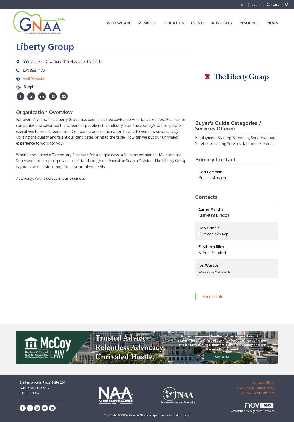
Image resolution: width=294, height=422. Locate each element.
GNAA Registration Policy (255, 387)
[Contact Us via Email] (52, 408)
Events (198, 23)
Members (147, 23)
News (272, 23)
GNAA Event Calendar (258, 393)
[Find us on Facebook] (23, 408)
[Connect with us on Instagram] (37, 408)
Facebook (212, 296)
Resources (250, 23)
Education (173, 23)
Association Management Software (252, 408)
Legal (187, 415)
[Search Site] (288, 4)
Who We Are (119, 23)
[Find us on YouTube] (45, 408)
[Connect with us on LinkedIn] (30, 408)
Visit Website (34, 78)
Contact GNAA (263, 382)
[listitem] (245, 4)
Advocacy (222, 23)
